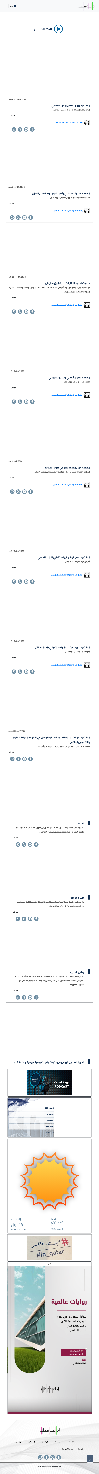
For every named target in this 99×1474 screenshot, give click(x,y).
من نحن (18, 1441)
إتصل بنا (80, 1448)
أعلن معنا (72, 1441)
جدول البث (58, 1441)
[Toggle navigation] (5, 6)
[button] (90, 1459)
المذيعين (45, 1441)
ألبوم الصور (31, 1441)
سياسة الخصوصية (67, 1448)
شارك (13, 115)
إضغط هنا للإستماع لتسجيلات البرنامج (72, 122)
